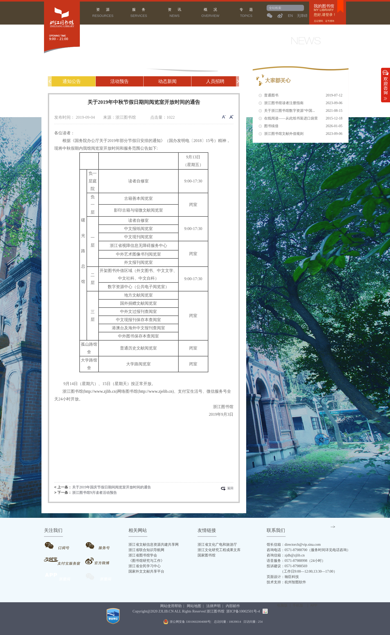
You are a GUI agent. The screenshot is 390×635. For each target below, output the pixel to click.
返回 (230, 488)
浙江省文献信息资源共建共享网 (153, 544)
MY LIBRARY (324, 10)
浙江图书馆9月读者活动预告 (94, 493)
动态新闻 (167, 81)
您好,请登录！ (325, 15)
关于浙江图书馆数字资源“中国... (303, 111)
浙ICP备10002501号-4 (243, 611)
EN (290, 16)
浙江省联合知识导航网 (146, 550)
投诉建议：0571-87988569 (287, 566)
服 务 (139, 13)
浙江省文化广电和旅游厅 (217, 544)
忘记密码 (318, 21)
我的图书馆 (324, 6)
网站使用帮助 (171, 606)
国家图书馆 (206, 555)
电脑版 (282, 605)
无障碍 (302, 16)
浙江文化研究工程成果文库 (219, 550)
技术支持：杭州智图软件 (286, 582)
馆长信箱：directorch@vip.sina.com (294, 544)
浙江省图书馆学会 (142, 555)
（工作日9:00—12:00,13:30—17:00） (302, 571)
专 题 (246, 13)
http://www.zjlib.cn (100, 391)
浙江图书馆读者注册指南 (303, 103)
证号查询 (329, 21)
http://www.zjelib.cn (155, 391)
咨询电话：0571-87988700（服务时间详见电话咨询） (308, 550)
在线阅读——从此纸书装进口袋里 (303, 118)
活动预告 (119, 81)
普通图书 (303, 95)
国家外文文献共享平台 (146, 571)
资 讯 (174, 13)
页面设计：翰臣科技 (283, 577)
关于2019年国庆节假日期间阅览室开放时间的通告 (111, 487)
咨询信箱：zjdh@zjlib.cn (286, 555)
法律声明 (213, 606)
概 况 (210, 13)
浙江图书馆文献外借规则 (303, 134)
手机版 (297, 605)
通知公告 (71, 81)
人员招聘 (215, 81)
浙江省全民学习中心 (144, 566)
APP (313, 605)
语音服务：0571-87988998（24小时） (296, 561)
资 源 (103, 13)
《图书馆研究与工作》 (146, 561)
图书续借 (303, 126)
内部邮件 (233, 606)
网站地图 (194, 606)
